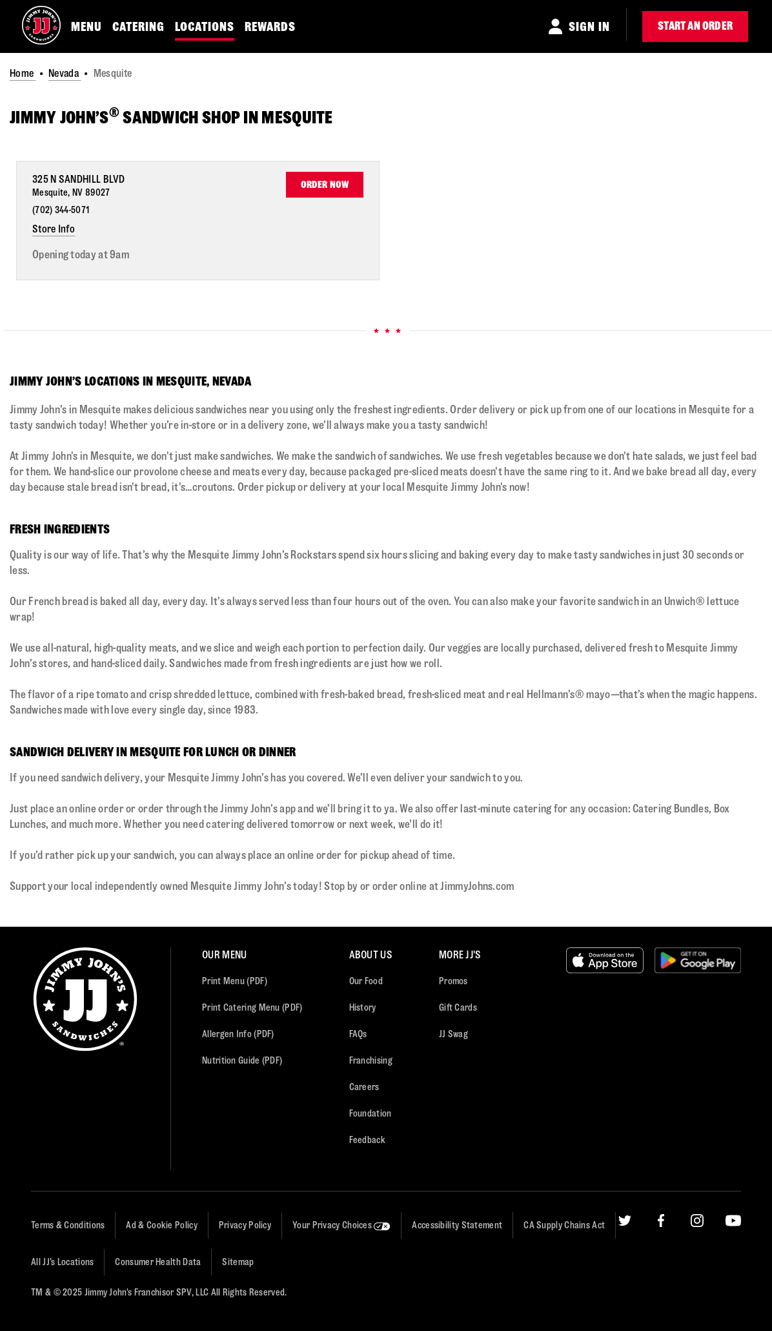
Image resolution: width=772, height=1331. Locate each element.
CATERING (138, 27)
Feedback (367, 1140)
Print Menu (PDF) (234, 981)
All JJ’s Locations (62, 1262)
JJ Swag (453, 1034)
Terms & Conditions (68, 1225)
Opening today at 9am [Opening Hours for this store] (80, 254)
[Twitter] (625, 1261)
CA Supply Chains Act (564, 1225)
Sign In (589, 27)
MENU (86, 27)
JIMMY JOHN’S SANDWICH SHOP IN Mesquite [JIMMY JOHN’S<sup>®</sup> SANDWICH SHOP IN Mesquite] (171, 117)
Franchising (370, 1061)
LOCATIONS (204, 27)
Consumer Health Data (158, 1262)
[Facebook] (661, 1261)
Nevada (64, 73)
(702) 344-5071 (60, 210)
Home (23, 73)
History (362, 1008)
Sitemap (238, 1262)
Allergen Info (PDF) (238, 1034)
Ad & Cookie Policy (161, 1225)
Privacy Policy (245, 1225)
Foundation (370, 1114)
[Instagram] (697, 1261)
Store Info (53, 228)
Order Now (325, 185)
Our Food (366, 981)
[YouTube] (733, 1261)
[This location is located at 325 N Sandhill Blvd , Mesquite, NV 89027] (82, 185)
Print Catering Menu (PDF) (252, 1008)
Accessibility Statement (457, 1225)
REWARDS (270, 27)
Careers (364, 1087)
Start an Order (695, 26)
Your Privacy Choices (341, 1225)
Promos (453, 981)
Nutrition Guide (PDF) (242, 1061)
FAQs (358, 1034)
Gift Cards (458, 1008)
